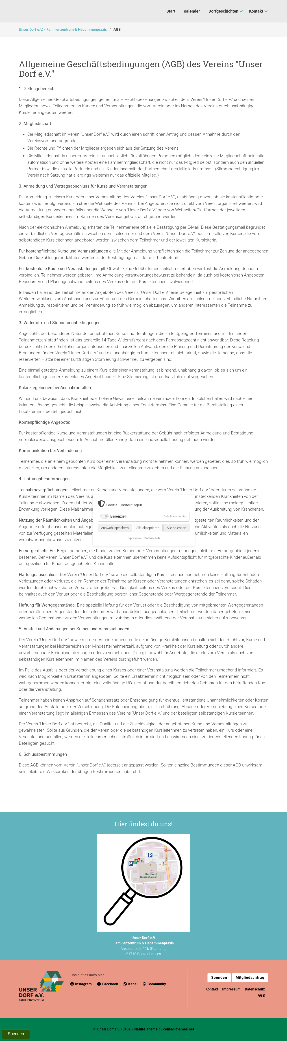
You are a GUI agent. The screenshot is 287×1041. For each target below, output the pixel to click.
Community (154, 984)
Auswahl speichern (115, 528)
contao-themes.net (178, 1029)
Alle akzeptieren (147, 528)
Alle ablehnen (176, 528)
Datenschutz (255, 989)
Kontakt (211, 989)
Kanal (130, 984)
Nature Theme (146, 1029)
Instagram (81, 984)
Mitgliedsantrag (250, 977)
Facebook (107, 984)
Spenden (219, 977)
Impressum (231, 989)
